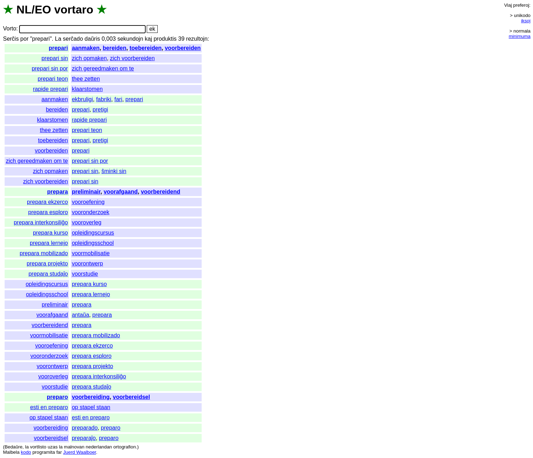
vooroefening (88, 202)
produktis (164, 39)
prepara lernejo (49, 243)
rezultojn (196, 39)
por (24, 39)
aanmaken (86, 48)
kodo (26, 452)
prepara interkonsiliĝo (41, 222)
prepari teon (53, 79)
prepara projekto (47, 264)
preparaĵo (84, 438)
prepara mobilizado (44, 253)
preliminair (86, 192)
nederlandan (99, 447)
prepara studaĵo (48, 274)
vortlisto (38, 447)
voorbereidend (160, 192)
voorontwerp (87, 264)
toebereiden (145, 48)
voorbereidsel (131, 397)
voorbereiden (183, 48)
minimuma (520, 36)
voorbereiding (91, 397)
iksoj (526, 20)
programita (43, 452)
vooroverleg (87, 222)
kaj (148, 39)
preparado (85, 428)
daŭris (92, 39)
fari (118, 99)
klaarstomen (87, 89)
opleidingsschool (93, 243)
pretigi (100, 110)
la (27, 447)
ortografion (124, 447)
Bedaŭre (13, 447)
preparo (57, 397)
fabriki (103, 99)
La (58, 39)
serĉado (73, 39)
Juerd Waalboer (79, 452)
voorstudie (85, 274)
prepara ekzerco (47, 202)
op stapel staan (91, 407)
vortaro (73, 9)
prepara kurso (50, 233)
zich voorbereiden (132, 58)
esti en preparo (49, 407)
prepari (58, 48)
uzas (52, 447)
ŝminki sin (113, 171)
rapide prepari (50, 89)
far (59, 452)
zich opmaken (89, 58)
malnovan (74, 447)
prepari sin (54, 58)
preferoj (521, 5)
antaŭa (80, 315)
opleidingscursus (93, 233)
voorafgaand (120, 192)
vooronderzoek (91, 212)
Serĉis (10, 39)
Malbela (11, 452)
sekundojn (130, 39)
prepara (57, 192)
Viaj (508, 5)
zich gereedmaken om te (103, 68)
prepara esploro (48, 212)
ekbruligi (82, 99)
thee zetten (86, 79)
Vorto (9, 29)
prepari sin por (50, 68)
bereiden (115, 48)
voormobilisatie (91, 253)
